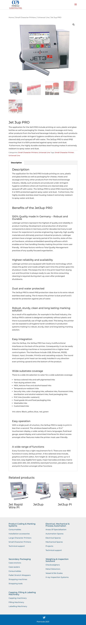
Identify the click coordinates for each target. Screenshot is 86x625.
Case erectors (15, 563)
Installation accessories (19, 534)
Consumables (15, 529)
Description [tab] (16, 163)
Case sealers (14, 567)
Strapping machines (18, 579)
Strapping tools (16, 583)
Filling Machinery (16, 602)
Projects (49, 546)
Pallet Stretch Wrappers (20, 575)
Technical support (17, 546)
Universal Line (43, 17)
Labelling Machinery (18, 606)
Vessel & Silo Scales (54, 573)
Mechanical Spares (54, 542)
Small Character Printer (64, 152)
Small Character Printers (25, 17)
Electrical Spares (53, 538)
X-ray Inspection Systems (57, 577)
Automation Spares (54, 534)
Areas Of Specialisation (56, 529)
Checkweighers (53, 565)
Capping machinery (18, 598)
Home (11, 17)
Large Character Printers (20, 538)
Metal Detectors (53, 569)
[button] (74, 25)
